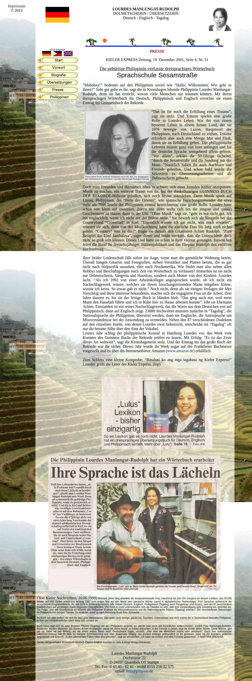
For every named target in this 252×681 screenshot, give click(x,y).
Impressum (16, 6)
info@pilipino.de (139, 671)
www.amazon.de (180, 351)
